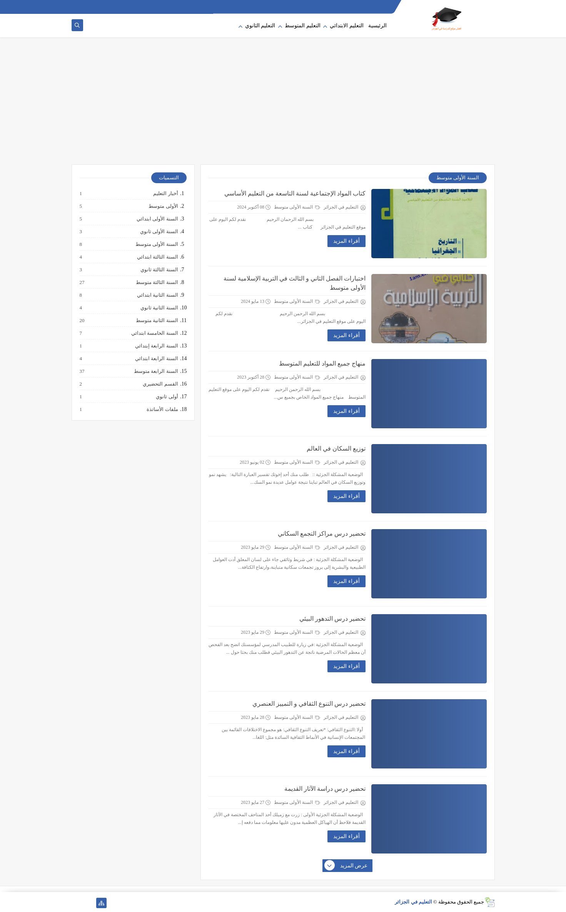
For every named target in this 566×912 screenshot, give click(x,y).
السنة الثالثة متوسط (156, 282)
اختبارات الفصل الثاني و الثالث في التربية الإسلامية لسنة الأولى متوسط (295, 283)
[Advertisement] (283, 105)
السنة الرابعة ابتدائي (156, 359)
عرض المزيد (346, 866)
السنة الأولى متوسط (297, 207)
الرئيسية (377, 25)
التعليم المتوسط (303, 25)
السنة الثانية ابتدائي (157, 295)
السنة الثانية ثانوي (159, 308)
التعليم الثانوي (260, 25)
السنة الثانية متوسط (156, 320)
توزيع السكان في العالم (336, 448)
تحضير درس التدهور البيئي (332, 618)
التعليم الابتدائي (347, 25)
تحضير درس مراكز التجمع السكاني (322, 533)
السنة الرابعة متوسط (155, 371)
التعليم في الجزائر (413, 902)
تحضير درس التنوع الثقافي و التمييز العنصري (309, 703)
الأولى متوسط (163, 206)
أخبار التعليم (165, 193)
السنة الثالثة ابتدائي (157, 257)
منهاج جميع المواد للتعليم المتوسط (322, 363)
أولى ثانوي (166, 397)
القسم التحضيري (160, 384)
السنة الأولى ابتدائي (157, 219)
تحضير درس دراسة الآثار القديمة (325, 788)
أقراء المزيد (346, 241)
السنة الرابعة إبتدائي (156, 346)
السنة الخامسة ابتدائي (154, 333)
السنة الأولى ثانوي (158, 232)
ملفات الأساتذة (162, 409)
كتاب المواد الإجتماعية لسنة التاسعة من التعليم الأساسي (295, 193)
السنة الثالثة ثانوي (159, 270)
